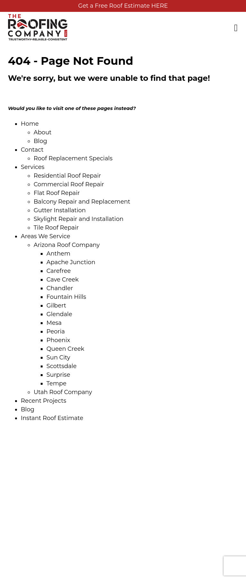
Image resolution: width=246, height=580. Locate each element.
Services (33, 167)
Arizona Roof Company (67, 244)
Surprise (58, 374)
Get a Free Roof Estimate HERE (123, 5)
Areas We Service (45, 236)
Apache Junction (70, 262)
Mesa (54, 322)
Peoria (55, 331)
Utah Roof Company (63, 392)
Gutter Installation (60, 210)
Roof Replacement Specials (73, 158)
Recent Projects (43, 400)
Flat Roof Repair (57, 193)
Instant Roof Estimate (52, 418)
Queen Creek (65, 348)
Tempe (56, 383)
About (43, 132)
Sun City (58, 357)
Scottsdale (61, 366)
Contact (32, 149)
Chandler (59, 288)
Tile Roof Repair (56, 227)
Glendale (59, 314)
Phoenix (58, 340)
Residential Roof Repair (67, 175)
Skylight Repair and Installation (78, 219)
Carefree (58, 270)
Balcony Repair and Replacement (82, 201)
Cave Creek (62, 279)
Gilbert (56, 305)
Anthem (58, 253)
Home (30, 123)
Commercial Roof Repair (69, 184)
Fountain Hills (66, 296)
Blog (40, 141)
